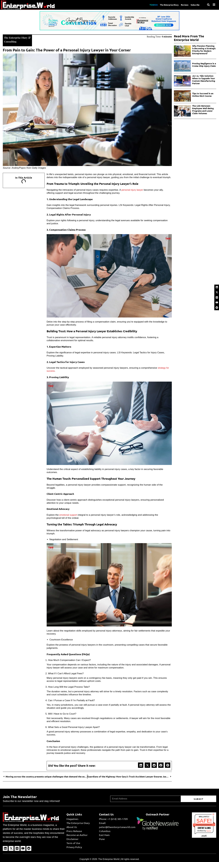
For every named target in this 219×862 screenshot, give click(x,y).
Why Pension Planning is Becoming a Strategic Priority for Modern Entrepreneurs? (204, 49)
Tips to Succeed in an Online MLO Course (202, 94)
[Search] (208, 4)
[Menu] (214, 4)
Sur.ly (208, 830)
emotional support (68, 514)
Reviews (183, 4)
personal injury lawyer (133, 189)
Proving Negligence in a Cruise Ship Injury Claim (204, 64)
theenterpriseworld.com (204, 824)
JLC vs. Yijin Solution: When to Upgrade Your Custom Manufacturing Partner (203, 79)
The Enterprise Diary (165, 4)
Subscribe (194, 4)
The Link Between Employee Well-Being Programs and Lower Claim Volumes (203, 109)
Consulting (11, 41)
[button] (140, 765)
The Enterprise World (108, 859)
